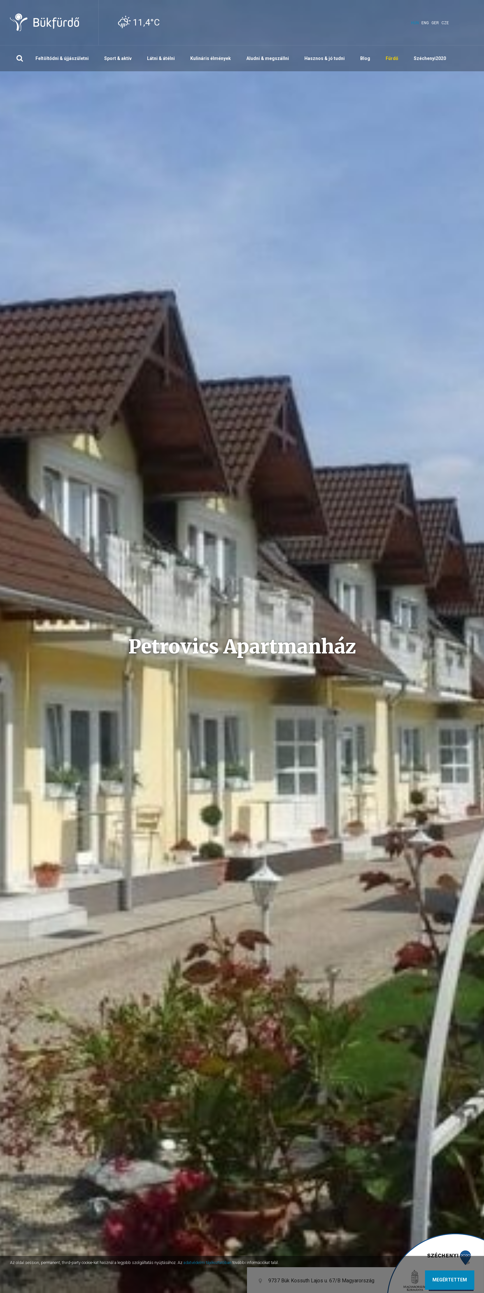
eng (425, 23)
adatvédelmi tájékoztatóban (207, 1262)
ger (435, 23)
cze (445, 23)
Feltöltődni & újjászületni (62, 58)
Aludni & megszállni (267, 58)
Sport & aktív (118, 58)
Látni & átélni (161, 58)
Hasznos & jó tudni (324, 58)
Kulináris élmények (210, 58)
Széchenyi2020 (430, 58)
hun (415, 23)
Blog (365, 58)
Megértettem (449, 1279)
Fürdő (392, 58)
